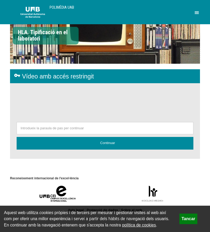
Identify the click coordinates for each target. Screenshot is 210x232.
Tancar (188, 218)
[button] (105, 143)
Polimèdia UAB (62, 7)
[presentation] (105, 104)
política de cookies (139, 225)
